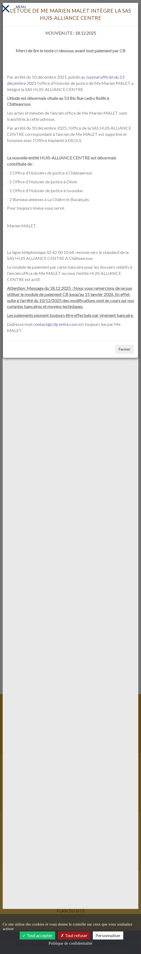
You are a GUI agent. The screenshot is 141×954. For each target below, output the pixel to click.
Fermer (125, 349)
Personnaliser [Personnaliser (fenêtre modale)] (108, 935)
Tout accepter (37, 935)
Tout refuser (74, 935)
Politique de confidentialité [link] (70, 943)
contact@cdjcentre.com (55, 324)
